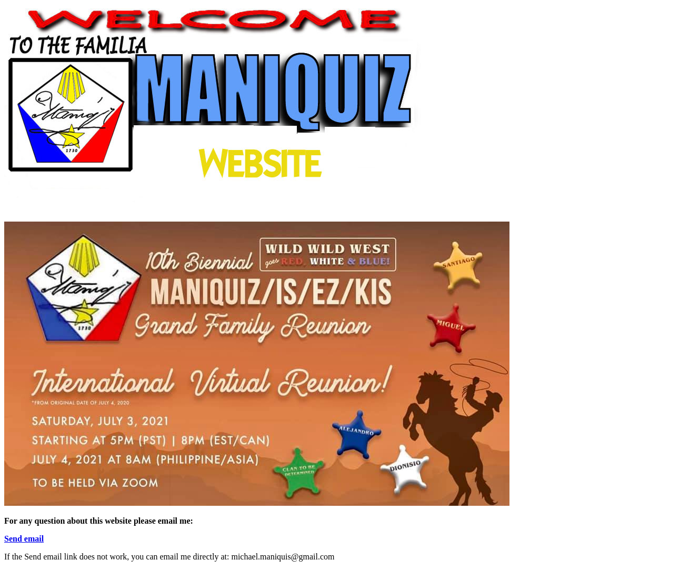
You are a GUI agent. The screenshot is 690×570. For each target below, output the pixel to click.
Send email (24, 538)
